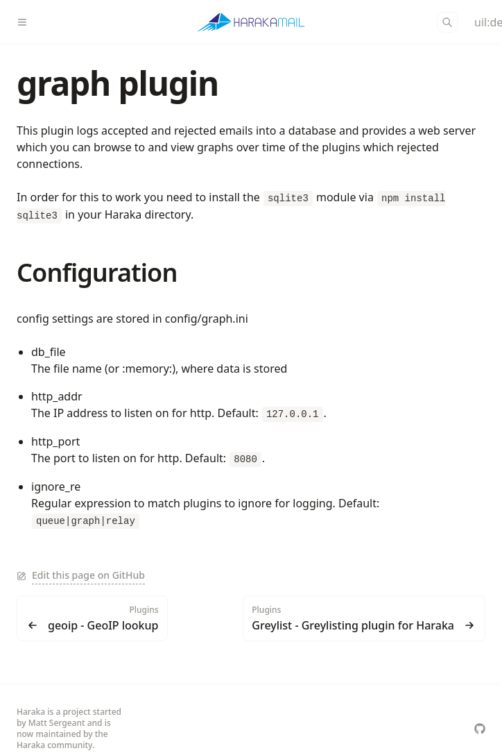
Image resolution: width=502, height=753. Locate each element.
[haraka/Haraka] (479, 728)
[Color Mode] (479, 22)
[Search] (447, 22)
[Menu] (28, 22)
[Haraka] (251, 22)
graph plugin (117, 82)
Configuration (97, 272)
